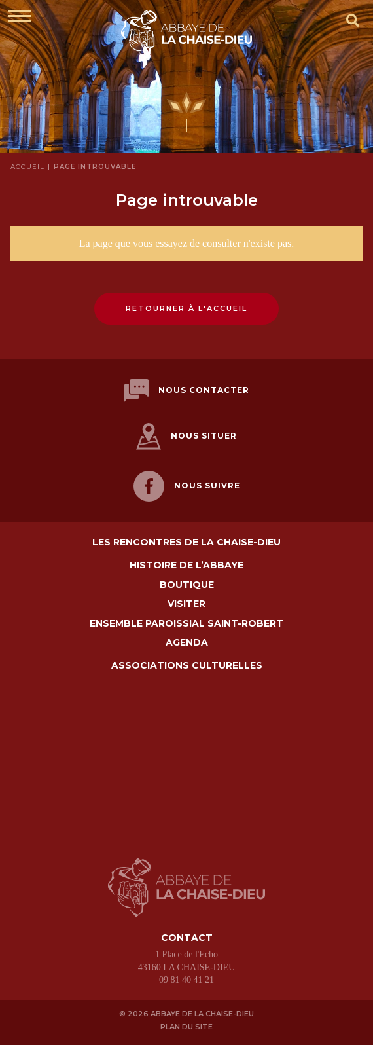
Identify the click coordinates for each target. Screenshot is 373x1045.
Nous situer (186, 436)
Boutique (187, 585)
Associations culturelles (186, 665)
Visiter (186, 604)
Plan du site (186, 1026)
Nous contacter (186, 390)
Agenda (187, 643)
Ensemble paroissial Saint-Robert (186, 624)
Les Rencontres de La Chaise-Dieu (186, 542)
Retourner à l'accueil (186, 308)
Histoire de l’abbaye (186, 565)
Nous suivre (186, 486)
